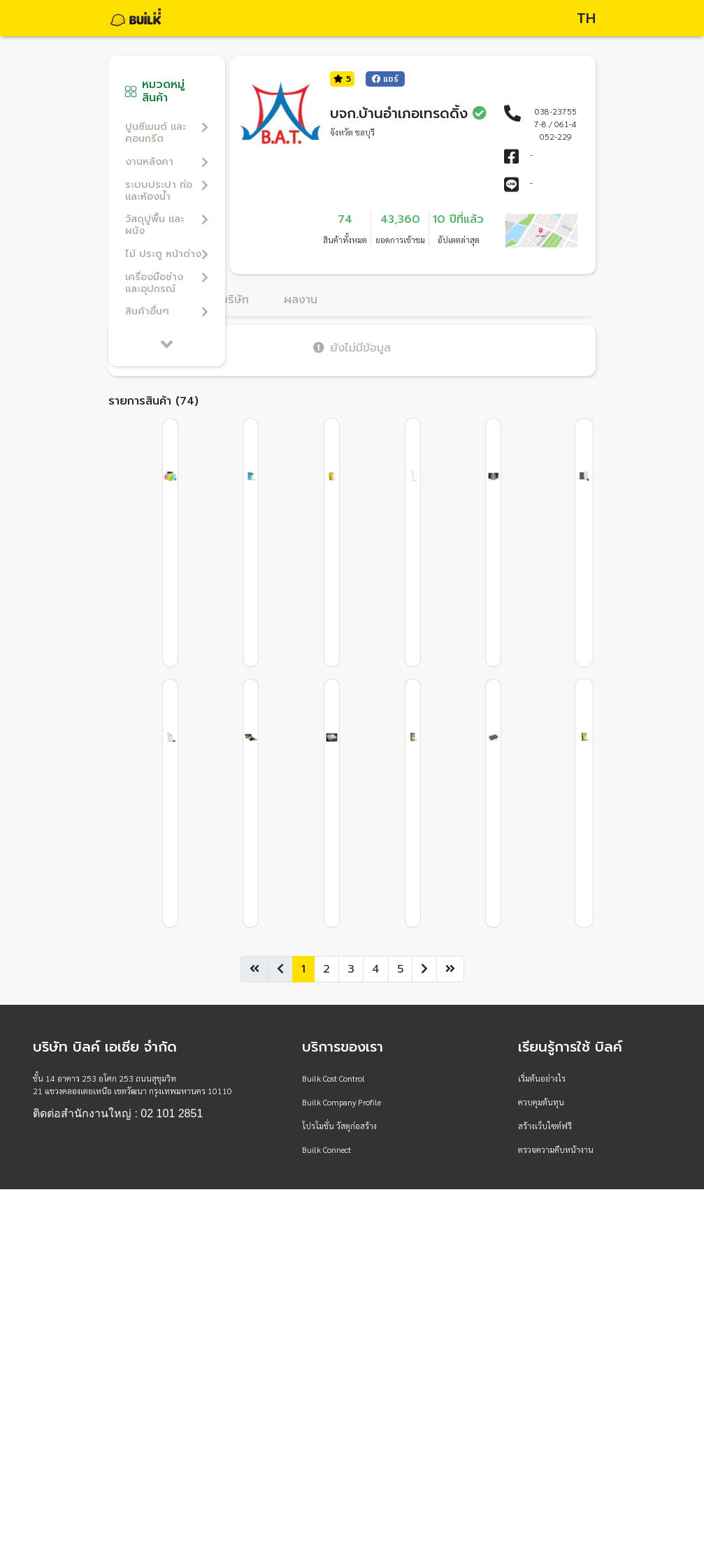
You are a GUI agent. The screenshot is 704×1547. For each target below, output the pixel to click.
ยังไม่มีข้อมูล (352, 348)
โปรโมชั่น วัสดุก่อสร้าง (339, 1125)
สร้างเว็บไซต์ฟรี (545, 1125)
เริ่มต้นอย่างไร (542, 1078)
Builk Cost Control (333, 1078)
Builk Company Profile (341, 1101)
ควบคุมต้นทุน (541, 1101)
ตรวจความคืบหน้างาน (556, 1149)
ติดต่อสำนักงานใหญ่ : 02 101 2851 (118, 1113)
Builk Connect (326, 1149)
